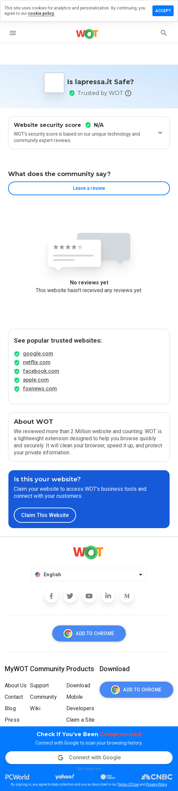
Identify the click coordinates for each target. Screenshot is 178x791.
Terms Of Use (128, 784)
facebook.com (41, 371)
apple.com (36, 380)
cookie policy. (41, 13)
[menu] (13, 33)
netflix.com (36, 362)
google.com (38, 353)
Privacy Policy (156, 784)
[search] (164, 33)
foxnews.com (40, 388)
